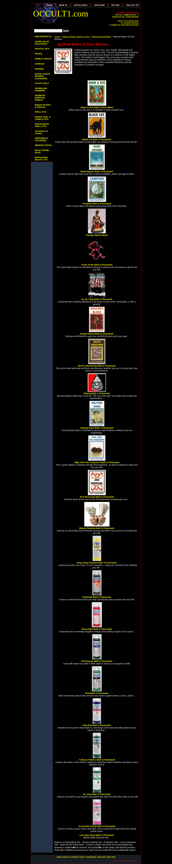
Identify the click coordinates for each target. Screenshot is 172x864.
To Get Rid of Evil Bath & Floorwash (96, 826)
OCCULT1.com (60, 13)
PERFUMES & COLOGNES (41, 139)
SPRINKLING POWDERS (41, 89)
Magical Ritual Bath (101, 36)
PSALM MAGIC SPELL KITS (42, 125)
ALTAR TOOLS (42, 83)
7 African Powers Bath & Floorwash (97, 759)
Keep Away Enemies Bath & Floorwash (97, 562)
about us (63, 5)
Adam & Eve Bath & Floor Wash (97, 107)
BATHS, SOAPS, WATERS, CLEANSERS (42, 76)
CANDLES (40, 64)
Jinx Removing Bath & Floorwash (97, 497)
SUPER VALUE (42, 42)
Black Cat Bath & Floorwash (96, 139)
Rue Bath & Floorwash (96, 693)
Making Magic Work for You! (75, 36)
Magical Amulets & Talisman (43, 106)
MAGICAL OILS (42, 48)
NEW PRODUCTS (43, 36)
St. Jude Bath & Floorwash (97, 794)
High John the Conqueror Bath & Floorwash (96, 462)
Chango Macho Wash (97, 235)
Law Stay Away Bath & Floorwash (97, 835)
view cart (130, 5)
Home (57, 36)
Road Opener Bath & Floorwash (97, 171)
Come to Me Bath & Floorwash (97, 264)
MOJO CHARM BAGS (42, 151)
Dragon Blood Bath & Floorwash (97, 333)
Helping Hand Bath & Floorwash (96, 428)
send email (99, 5)
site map (115, 5)
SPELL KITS (40, 112)
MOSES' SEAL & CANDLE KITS (43, 118)
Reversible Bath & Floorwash (97, 629)
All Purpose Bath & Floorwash (96, 661)
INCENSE (39, 69)
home (49, 5)
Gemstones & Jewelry (41, 132)
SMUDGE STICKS (43, 145)
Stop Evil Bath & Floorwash (97, 725)
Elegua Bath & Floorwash (97, 393)
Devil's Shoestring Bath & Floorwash (97, 366)
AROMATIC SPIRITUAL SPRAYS (40, 97)
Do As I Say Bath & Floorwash (96, 299)
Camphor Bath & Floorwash (97, 203)
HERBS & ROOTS (43, 59)
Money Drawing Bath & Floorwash (96, 528)
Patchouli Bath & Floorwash (96, 597)
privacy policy (80, 5)
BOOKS (38, 54)
